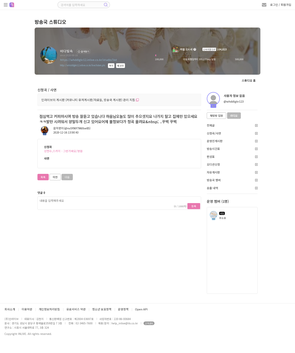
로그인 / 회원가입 (280, 5)
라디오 (234, 115)
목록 (43, 177)
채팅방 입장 (216, 115)
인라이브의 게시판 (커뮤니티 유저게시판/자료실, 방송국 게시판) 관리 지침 (90, 99)
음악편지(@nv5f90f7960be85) (71, 128)
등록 (193, 206)
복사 (111, 65)
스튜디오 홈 (249, 80)
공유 (120, 65)
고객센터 (149, 323)
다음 (67, 177)
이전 (55, 177)
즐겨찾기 (83, 51)
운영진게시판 (232, 141)
